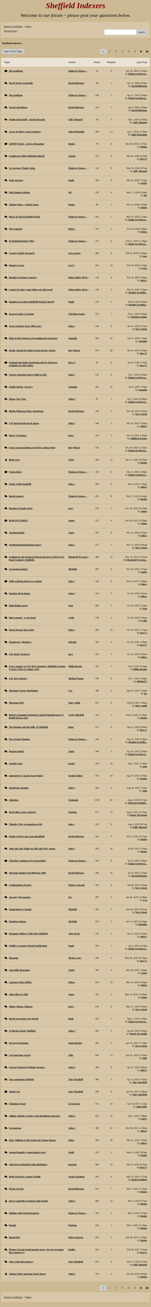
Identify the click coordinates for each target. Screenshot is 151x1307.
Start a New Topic (13, 51)
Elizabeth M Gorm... (136, 560)
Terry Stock (141, 329)
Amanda (142, 341)
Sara (144, 256)
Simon (144, 207)
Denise (143, 146)
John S (143, 280)
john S (144, 487)
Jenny (144, 997)
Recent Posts (10, 30)
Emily (144, 183)
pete (145, 766)
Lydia (144, 620)
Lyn (145, 900)
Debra (144, 231)
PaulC (144, 1155)
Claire (144, 973)
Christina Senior (138, 317)
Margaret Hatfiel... (137, 803)
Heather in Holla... (137, 292)
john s (144, 535)
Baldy (144, 572)
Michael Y (142, 681)
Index (28, 26)
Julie (144, 1058)
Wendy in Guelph (138, 1033)
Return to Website (13, 26)
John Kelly (141, 1106)
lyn (145, 693)
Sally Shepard (140, 122)
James (144, 511)
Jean (144, 608)
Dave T (143, 159)
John (144, 790)
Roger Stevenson (138, 815)
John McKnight (139, 134)
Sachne (143, 778)
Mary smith (141, 705)
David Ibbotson (139, 86)
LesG (144, 268)
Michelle (142, 924)
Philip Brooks (140, 669)
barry (144, 1118)
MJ (145, 195)
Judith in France (138, 438)
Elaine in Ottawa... (137, 74)
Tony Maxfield (139, 1082)
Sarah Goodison (139, 1179)
